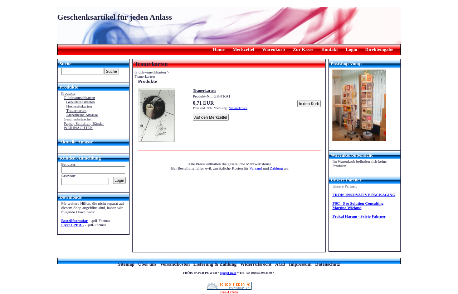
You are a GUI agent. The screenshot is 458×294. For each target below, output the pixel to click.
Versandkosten (238, 108)
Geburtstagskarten (80, 102)
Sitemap (126, 264)
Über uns (147, 264)
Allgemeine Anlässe (82, 115)
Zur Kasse (303, 49)
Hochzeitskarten (79, 106)
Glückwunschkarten (79, 97)
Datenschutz (327, 264)
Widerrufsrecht (255, 264)
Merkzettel (243, 49)
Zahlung (276, 168)
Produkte (68, 93)
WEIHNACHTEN (78, 127)
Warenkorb (273, 49)
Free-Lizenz (229, 290)
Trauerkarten (76, 110)
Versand (255, 168)
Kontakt (329, 49)
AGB (280, 264)
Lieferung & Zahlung (215, 264)
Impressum (300, 264)
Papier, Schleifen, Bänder (84, 123)
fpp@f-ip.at (228, 273)
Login (351, 49)
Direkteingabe (379, 49)
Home (219, 49)
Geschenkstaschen (78, 119)
